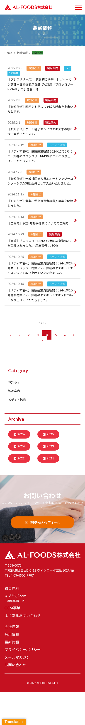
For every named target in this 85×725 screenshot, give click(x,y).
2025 (50, 466)
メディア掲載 (17, 432)
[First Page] (10, 367)
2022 (21, 491)
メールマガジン (17, 690)
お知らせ (14, 414)
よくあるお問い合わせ (23, 648)
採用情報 (12, 667)
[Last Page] (42, 372)
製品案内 (14, 423)
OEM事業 (12, 640)
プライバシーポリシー (23, 682)
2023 (50, 479)
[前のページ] (19, 367)
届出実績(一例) (16, 633)
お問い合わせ (15, 697)
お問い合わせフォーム (42, 555)
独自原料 (12, 621)
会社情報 (12, 659)
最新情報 (12, 675)
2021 (50, 491)
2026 (21, 466)
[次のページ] (74, 367)
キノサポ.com (15, 628)
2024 (21, 479)
